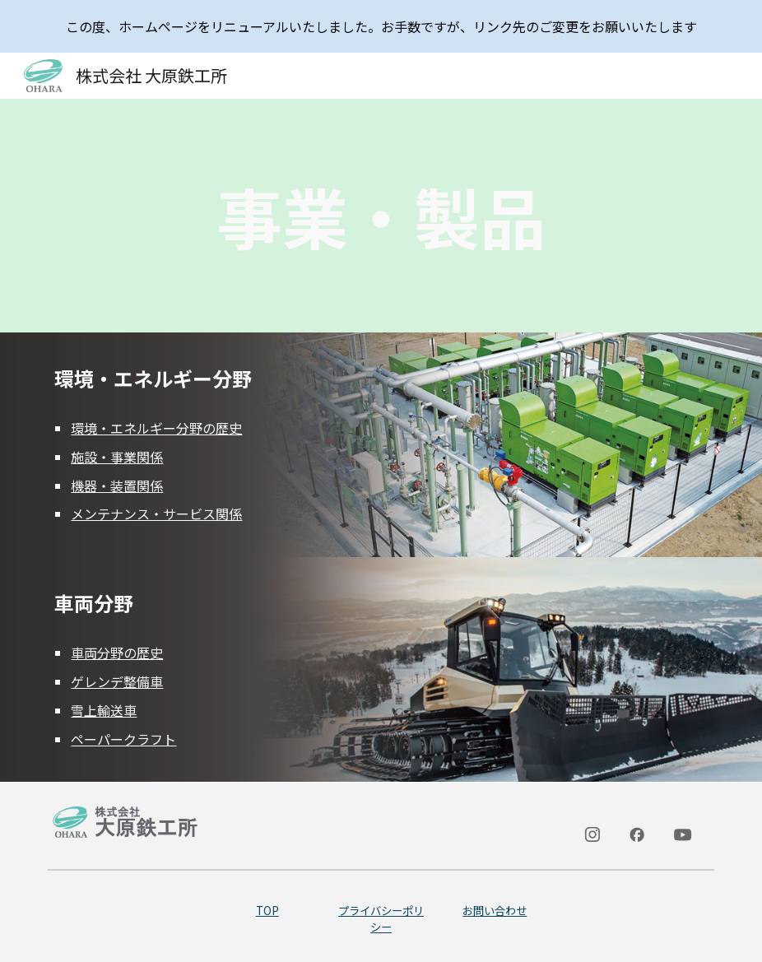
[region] (381, 26)
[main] (380, 215)
